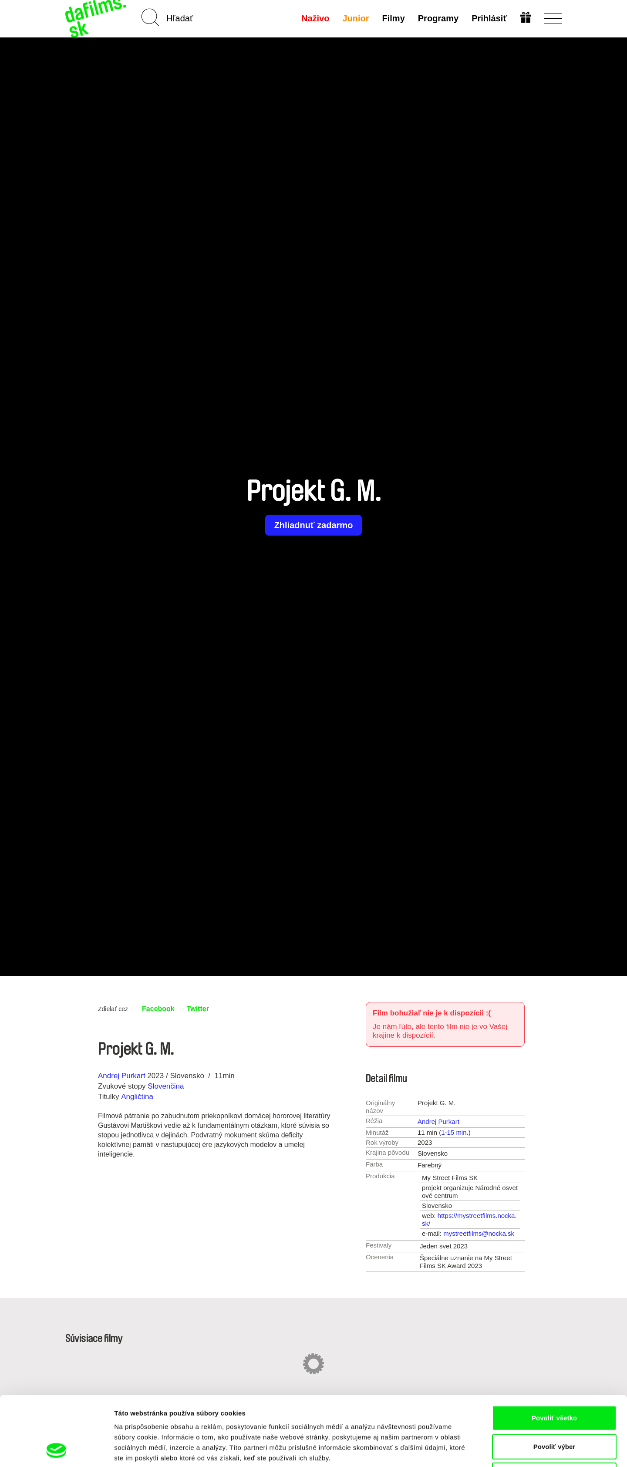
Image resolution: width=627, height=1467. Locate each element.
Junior (355, 18)
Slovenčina (166, 1086)
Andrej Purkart (121, 1076)
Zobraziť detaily (455, 1450)
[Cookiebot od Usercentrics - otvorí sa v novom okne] (56, 1450)
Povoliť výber (554, 1381)
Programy (438, 18)
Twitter (198, 1008)
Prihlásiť (489, 18)
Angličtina (137, 1097)
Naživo (315, 18)
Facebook (158, 1008)
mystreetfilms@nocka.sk (478, 1233)
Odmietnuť (554, 1409)
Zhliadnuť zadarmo (313, 525)
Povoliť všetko (554, 1352)
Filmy (393, 18)
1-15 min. (455, 1132)
